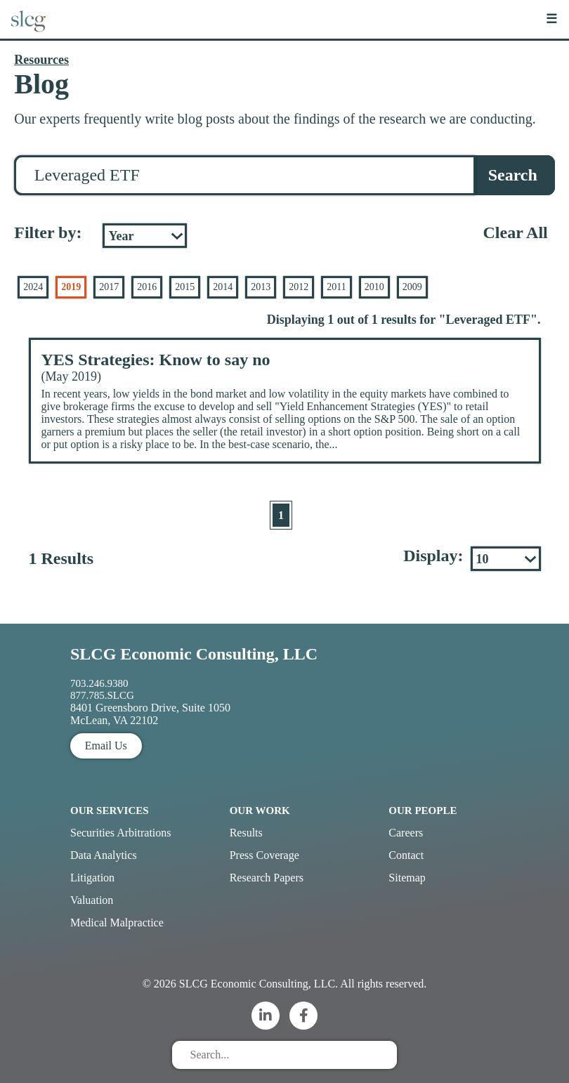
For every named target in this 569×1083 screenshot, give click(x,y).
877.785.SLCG (102, 695)
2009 (412, 287)
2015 (185, 287)
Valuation (91, 900)
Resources (41, 60)
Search (512, 175)
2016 (147, 287)
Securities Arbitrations (120, 833)
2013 (260, 287)
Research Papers (266, 878)
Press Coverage (264, 855)
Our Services (109, 810)
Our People (422, 810)
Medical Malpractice (117, 922)
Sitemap (406, 878)
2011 (336, 287)
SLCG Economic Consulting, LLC (194, 654)
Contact (406, 855)
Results (246, 833)
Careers (405, 833)
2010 (374, 287)
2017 (109, 287)
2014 (223, 287)
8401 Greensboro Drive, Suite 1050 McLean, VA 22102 (150, 714)
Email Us (106, 745)
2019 (71, 287)
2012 (298, 287)
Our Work (260, 810)
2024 (33, 287)
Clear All (515, 232)
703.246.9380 (99, 683)
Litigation (92, 878)
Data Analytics (103, 855)
